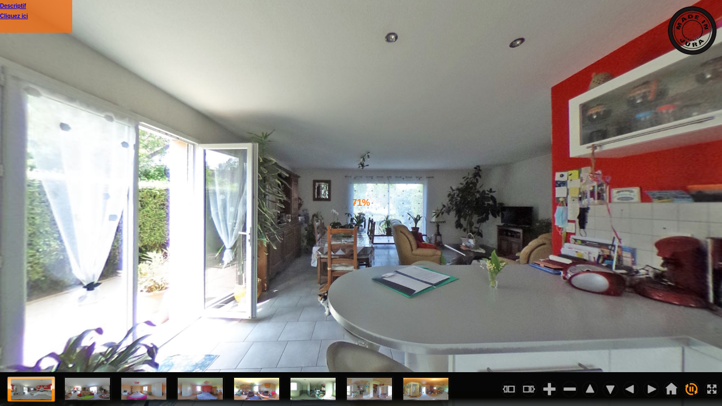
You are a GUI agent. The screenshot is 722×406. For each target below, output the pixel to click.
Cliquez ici (14, 16)
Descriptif (13, 6)
